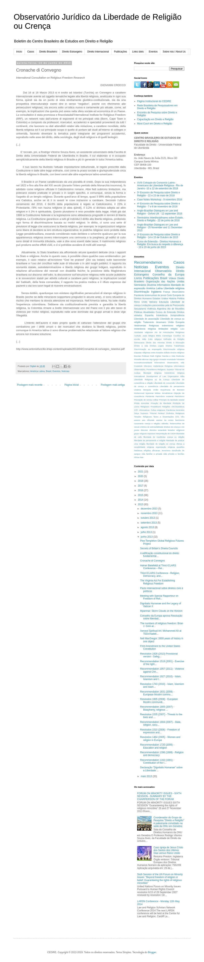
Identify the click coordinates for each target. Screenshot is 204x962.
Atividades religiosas (143, 332)
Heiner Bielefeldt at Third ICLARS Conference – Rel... (158, 567)
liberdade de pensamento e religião (149, 440)
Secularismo (140, 308)
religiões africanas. (152, 450)
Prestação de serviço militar (146, 400)
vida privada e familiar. (173, 454)
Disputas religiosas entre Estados (148, 352)
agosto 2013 (148, 527)
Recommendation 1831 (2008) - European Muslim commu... (157, 693)
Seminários (140, 285)
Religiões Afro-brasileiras (173, 407)
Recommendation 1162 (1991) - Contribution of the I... (157, 761)
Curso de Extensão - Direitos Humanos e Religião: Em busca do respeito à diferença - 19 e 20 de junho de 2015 (160, 244)
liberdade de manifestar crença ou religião (163, 437)
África (136, 457)
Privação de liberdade (161, 403)
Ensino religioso (177, 352)
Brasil (48, 371)
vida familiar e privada (152, 454)
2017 (141, 485)
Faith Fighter (155, 356)
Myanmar (150, 393)
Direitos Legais (157, 346)
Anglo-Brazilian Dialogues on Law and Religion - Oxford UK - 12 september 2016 (159, 212)
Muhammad (139, 393)
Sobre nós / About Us (174, 51)
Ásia (141, 457)
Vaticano (153, 302)
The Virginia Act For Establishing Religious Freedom (157, 582)
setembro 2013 (149, 522)
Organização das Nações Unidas (165, 281)
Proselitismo (156, 407)
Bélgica (151, 336)
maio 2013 (147, 776)
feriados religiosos (176, 430)
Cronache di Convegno (152, 560)
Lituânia (137, 390)
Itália (182, 376)
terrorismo (166, 450)
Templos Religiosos (143, 417)
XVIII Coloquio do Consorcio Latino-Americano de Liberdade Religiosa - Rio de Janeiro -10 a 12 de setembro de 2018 (160, 185)
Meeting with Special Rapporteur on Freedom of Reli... (159, 597)
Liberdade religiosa (174, 288)
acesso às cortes (164, 420)
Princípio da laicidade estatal (171, 400)
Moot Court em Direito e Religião (154, 123)
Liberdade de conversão (164, 383)
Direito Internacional (98, 51)
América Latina (37, 371)
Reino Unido (140, 302)
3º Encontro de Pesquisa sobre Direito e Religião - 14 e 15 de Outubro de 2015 (158, 236)
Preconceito (178, 305)
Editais (167, 352)
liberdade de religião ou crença (160, 444)
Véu (182, 417)
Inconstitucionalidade (143, 363)
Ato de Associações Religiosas (169, 332)
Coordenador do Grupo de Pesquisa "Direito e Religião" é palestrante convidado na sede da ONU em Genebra (169, 822)
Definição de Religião (173, 339)
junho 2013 (147, 536)
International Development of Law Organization (156, 376)
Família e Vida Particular (173, 356)
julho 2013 (147, 532)
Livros (138, 278)
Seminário (180, 410)
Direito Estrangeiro (72, 51)
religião (174, 329)
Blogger (152, 952)
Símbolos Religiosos (175, 413)
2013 (141, 504)
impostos (151, 433)
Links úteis (138, 51)
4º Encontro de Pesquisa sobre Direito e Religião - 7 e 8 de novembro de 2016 (158, 205)
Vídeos (172, 278)
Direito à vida (141, 346)
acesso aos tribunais (144, 420)
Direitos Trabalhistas (175, 346)
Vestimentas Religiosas (146, 325)
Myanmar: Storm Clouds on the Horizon (161, 611)
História (172, 298)
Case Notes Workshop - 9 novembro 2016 (159, 199)
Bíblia (158, 336)
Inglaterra (156, 291)
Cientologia (167, 336)
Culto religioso (154, 339)
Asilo (182, 329)
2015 (141, 495)
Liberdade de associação (146, 319)
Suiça (136, 413)
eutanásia (162, 430)
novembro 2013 (149, 513)
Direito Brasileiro (48, 51)
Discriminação (141, 291)
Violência (151, 308)
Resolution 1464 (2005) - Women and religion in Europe (160, 738)
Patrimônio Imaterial (164, 396)
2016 (141, 490)
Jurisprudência (177, 315)
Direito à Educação (175, 342)
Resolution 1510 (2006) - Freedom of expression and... (160, 731)
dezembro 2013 (149, 508)
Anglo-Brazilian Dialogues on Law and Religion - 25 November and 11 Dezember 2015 (159, 227)
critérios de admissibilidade (151, 427)
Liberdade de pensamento (172, 386)
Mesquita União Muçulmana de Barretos (163, 390)
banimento (179, 420)
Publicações (120, 51)
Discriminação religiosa (173, 349)
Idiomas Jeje (147, 359)
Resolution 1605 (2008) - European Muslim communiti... (159, 700)
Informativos (163, 285)
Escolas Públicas (141, 356)
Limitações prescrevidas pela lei (156, 305)
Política (180, 298)
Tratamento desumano (154, 322)
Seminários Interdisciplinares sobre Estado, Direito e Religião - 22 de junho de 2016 (160, 219)
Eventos (153, 51)
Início (19, 51)
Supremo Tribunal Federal (152, 413)
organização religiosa (165, 447)
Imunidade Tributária (176, 359)
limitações (163, 329)
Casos (30, 51)
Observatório (163, 271)
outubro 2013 (148, 517)
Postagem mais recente (29, 384)
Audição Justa (140, 336)
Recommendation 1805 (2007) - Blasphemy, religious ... (157, 708)
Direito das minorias (155, 342)
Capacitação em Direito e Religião (155, 119)
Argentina (161, 308)
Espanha (149, 315)
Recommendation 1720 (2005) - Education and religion (157, 746)
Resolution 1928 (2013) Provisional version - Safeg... (159, 655)
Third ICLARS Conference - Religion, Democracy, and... (160, 574)
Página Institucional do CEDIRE (154, 101)
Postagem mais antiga (113, 384)
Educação (164, 302)
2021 (141, 471)
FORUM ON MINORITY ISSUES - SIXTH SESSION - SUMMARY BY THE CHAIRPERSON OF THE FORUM (159, 796)
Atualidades (149, 312)
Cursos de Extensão (166, 312)
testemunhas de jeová (155, 295)
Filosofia (137, 359)
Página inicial (71, 384)
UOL (177, 417)
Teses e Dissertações (163, 417)
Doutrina (151, 285)
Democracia (139, 342)
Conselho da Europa (168, 274)
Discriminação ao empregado (148, 349)
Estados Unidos (160, 298)
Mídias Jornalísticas (163, 393)
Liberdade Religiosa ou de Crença (151, 379)
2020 (141, 476)
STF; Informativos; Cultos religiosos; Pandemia (154, 410)
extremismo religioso (173, 325)
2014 (141, 499)
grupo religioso (140, 433)
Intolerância (161, 315)
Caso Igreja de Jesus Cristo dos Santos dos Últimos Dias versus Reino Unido (168, 850)
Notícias (65, 371)
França (166, 292)
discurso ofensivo (149, 430)
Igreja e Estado (159, 359)
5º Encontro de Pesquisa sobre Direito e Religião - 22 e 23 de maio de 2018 (158, 194)
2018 (141, 480)
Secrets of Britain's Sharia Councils (159, 548)
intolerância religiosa (145, 329)
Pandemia (150, 396)
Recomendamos (148, 262)
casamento (139, 423)
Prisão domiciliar (141, 403)
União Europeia (176, 322)
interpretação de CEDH (166, 433)
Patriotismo (179, 396)
